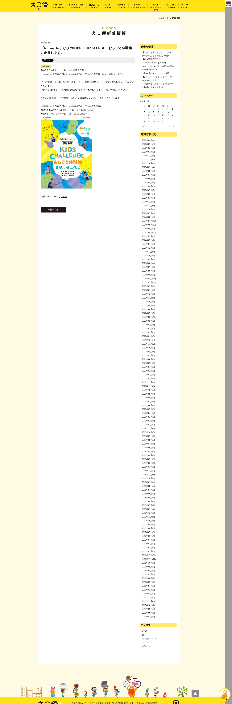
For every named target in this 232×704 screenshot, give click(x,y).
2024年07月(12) (149, 221)
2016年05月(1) (148, 582)
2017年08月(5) (148, 528)
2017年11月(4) (148, 517)
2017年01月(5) (148, 551)
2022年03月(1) (148, 328)
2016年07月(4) (148, 574)
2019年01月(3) (148, 467)
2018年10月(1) (148, 478)
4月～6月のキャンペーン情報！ (156, 73)
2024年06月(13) (149, 225)
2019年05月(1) (148, 451)
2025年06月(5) (148, 179)
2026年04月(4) (148, 140)
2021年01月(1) (148, 378)
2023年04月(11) (149, 279)
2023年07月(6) (148, 267)
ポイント (130, 703)
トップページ (162, 18)
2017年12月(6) (148, 513)
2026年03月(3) (148, 144)
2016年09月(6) (148, 567)
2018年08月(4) (148, 486)
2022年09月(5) (148, 305)
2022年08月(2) (148, 309)
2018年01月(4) (148, 509)
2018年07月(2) (148, 490)
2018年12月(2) (148, 471)
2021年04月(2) (148, 367)
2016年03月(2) (148, 590)
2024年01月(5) (148, 244)
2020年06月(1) (148, 405)
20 (149, 118)
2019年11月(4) (148, 428)
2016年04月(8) (148, 586)
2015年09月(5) (148, 609)
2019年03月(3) (148, 459)
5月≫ (172, 126)
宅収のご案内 (151, 703)
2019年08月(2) (148, 440)
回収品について (149, 639)
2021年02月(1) (148, 375)
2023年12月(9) (148, 248)
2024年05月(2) (148, 229)
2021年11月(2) (148, 344)
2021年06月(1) (148, 359)
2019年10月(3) (148, 432)
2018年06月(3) (148, 494)
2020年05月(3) (148, 409)
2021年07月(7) (148, 355)
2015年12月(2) (148, 597)
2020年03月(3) (148, 417)
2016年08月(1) (148, 571)
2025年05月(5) (148, 182)
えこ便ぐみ (139, 703)
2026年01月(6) (148, 152)
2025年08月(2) (148, 171)
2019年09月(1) (148, 436)
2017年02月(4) (148, 547)
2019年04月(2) (148, 455)
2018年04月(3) (148, 501)
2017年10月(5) (148, 521)
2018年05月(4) (148, 498)
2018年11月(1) (148, 474)
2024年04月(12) (149, 232)
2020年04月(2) (148, 413)
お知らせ (46, 66)
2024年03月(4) (148, 236)
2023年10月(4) (148, 255)
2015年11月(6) (148, 601)
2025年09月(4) (148, 167)
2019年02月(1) (148, 463)
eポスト (145, 631)
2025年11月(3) (148, 159)
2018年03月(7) (148, 505)
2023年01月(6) (148, 290)
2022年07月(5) (148, 313)
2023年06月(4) (148, 271)
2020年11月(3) (148, 386)
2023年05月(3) (148, 275)
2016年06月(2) (148, 578)
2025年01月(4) (148, 198)
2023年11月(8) (148, 252)
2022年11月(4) (148, 298)
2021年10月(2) (148, 348)
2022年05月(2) (148, 321)
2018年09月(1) (148, 482)
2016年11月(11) (149, 559)
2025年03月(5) (148, 190)
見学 (144, 635)
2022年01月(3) (148, 336)
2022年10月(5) (148, 302)
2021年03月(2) (148, 371)
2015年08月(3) (148, 613)
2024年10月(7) (148, 209)
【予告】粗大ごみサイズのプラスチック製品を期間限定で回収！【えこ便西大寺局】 (157, 55)
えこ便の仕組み (76, 703)
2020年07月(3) (148, 401)
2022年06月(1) (148, 317)
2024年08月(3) (148, 217)
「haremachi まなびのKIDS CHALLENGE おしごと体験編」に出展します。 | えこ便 (39, 5)
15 (158, 115)
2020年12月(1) (148, 382)
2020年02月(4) (148, 421)
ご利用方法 (120, 703)
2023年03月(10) (149, 282)
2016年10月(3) (148, 563)
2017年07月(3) (148, 532)
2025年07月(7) (148, 175)
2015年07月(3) (148, 617)
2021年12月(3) (148, 340)
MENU (228, 3)
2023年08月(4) (148, 263)
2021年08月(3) (148, 352)
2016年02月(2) (148, 594)
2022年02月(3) (148, 332)
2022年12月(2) (148, 294)
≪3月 (144, 126)
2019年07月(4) (148, 444)
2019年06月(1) (148, 448)
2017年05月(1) (148, 536)
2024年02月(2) (148, 240)
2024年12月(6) (148, 202)
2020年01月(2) (148, 425)
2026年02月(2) (148, 148)
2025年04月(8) (148, 186)
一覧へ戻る (53, 209)
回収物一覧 (109, 703)
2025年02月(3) (148, 194)
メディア (146, 642)
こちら (64, 196)
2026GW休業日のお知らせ (154, 62)
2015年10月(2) (148, 605)
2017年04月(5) (148, 540)
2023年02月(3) (148, 286)
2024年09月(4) (148, 213)
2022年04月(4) (148, 325)
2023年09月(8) (148, 259)
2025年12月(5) (148, 156)
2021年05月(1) (148, 363)
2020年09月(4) (148, 394)
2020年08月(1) (148, 398)
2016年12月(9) (148, 555)
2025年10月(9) (148, 163)
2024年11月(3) (148, 206)
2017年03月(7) (148, 544)
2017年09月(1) (148, 524)
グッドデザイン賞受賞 (93, 703)
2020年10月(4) (148, 390)
